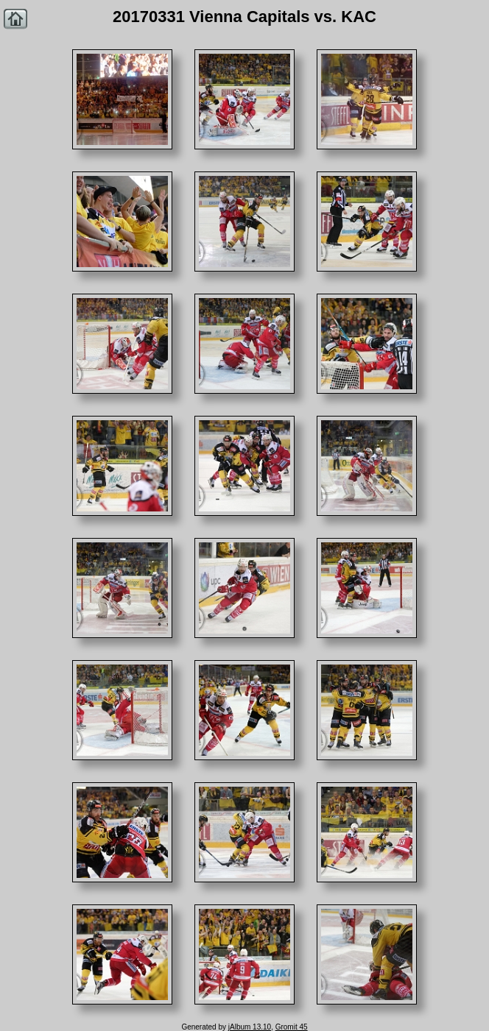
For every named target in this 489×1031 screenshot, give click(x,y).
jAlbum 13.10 (249, 1027)
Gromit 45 (291, 1027)
